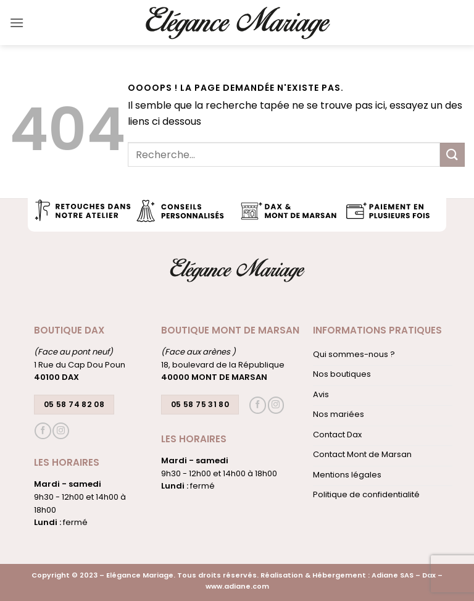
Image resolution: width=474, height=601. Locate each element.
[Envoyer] (452, 155)
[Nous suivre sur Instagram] (60, 430)
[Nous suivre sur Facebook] (43, 430)
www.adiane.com (237, 586)
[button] (16, 22)
